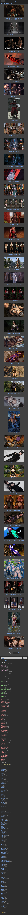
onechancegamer (6, 740)
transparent (5, 903)
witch (3, 909)
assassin (3, 771)
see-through (5, 878)
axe (3, 773)
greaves (4, 830)
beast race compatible (7, 777)
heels (3, 836)
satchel (3, 876)
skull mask (4, 892)
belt (3, 778)
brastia (3, 707)
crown (3, 806)
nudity (4, 865)
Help (15, 1)
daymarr (4, 715)
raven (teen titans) (6, 764)
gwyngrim (4, 725)
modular (4, 859)
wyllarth (3, 758)
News (23, 1)
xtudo (3, 759)
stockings (4, 896)
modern (4, 857)
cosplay (4, 803)
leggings (4, 845)
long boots (4, 851)
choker (3, 793)
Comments (9, 3)
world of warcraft (6, 673)
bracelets (4, 787)
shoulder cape (5, 888)
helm (3, 837)
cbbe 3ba (5, 684)
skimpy (4, 889)
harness (4, 832)
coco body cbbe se (6, 688)
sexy (3, 881)
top (3, 902)
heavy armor (5, 835)
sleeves (4, 893)
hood (3, 840)
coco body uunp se (6, 691)
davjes (3, 714)
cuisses (3, 810)
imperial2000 (5, 727)
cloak (3, 795)
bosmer (3, 783)
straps (3, 897)
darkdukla (4, 713)
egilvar (3, 718)
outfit (4, 912)
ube (3, 695)
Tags (11, 1)
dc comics (4, 667)
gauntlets (4, 823)
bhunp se (4, 681)
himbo (3, 692)
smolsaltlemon (5, 747)
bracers (4, 789)
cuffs (3, 807)
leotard (3, 847)
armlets (4, 769)
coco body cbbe (6, 687)
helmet (4, 839)
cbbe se (4, 685)
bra (3, 786)
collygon (3, 711)
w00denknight (5, 756)
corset (4, 802)
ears (3, 816)
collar (3, 800)
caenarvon (4, 710)
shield (3, 882)
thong (3, 901)
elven (3, 818)
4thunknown (5, 699)
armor (4, 770)
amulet (3, 767)
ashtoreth (4, 703)
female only (5, 820)
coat (3, 799)
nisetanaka (4, 735)
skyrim (4, 676)
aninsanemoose (5, 702)
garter (3, 822)
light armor (4, 848)
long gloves (4, 852)
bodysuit (4, 781)
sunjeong (4, 748)
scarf (3, 877)
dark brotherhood (6, 812)
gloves (4, 824)
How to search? (4, 660)
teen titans (4, 670)
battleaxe (4, 775)
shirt (3, 884)
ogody (3, 739)
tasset (3, 899)
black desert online (6, 663)
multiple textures (6, 861)
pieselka (3, 744)
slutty (3, 894)
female (4, 819)
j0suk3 (3, 729)
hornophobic (5, 726)
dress (3, 814)
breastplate (4, 790)
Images (7, 1)
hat (3, 833)
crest (3, 804)
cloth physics (5, 797)
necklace (4, 864)
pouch (3, 872)
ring (3, 873)
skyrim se (5, 678)
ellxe (3, 719)
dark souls (4, 665)
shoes (3, 885)
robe (3, 874)
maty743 (4, 693)
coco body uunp (6, 689)
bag (3, 774)
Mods (2, 1)
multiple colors (6, 860)
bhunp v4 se (5, 683)
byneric (4, 709)
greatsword (4, 828)
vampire (3, 905)
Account (19, 1)
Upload (3, 3)
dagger (4, 811)
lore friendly (5, 853)
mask (3, 856)
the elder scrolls (6, 671)
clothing (4, 798)
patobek (3, 743)
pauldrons (4, 870)
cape (3, 791)
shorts (4, 886)
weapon (4, 906)
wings (3, 907)
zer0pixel (4, 760)
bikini (3, 779)
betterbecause (5, 706)
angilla (3, 701)
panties (4, 866)
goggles (3, 826)
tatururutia (4, 750)
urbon (3, 752)
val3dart (3, 754)
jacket (3, 843)
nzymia (3, 736)
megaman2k (4, 732)
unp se (3, 696)
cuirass (4, 808)
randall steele (5, 746)
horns (3, 841)
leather (3, 844)
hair (3, 831)
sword (4, 898)
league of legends (6, 669)
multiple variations (6, 863)
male (3, 855)
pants (3, 868)
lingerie (4, 849)
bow (3, 785)
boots (3, 782)
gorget (3, 827)
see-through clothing (7, 880)
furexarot (4, 722)
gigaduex (4, 723)
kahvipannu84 (5, 730)
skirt (3, 890)
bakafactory (5, 705)
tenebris (3, 751)
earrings (4, 815)
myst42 (4, 734)
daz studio (4, 666)
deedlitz (4, 717)
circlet (3, 794)
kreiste (3, 731)
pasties (3, 869)
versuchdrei (4, 755)
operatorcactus (5, 742)
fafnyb (3, 721)
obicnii (3, 738)
